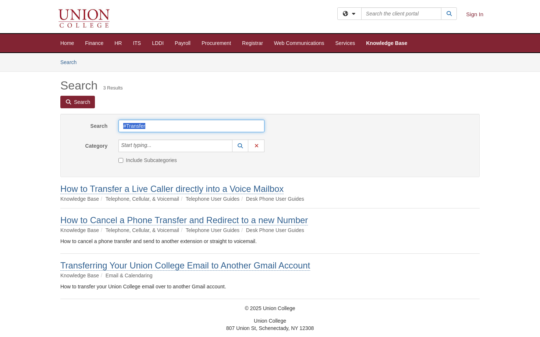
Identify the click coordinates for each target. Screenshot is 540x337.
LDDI (158, 43)
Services (345, 43)
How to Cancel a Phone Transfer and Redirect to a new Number (184, 220)
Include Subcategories (147, 160)
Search (71, 61)
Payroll (183, 43)
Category (96, 146)
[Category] (156, 146)
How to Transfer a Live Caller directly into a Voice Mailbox (172, 189)
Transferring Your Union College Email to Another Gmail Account (185, 265)
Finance (94, 43)
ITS (137, 43)
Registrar (252, 43)
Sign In (474, 14)
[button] (240, 146)
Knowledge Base (386, 43)
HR (118, 43)
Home (67, 43)
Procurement (216, 43)
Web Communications (299, 43)
